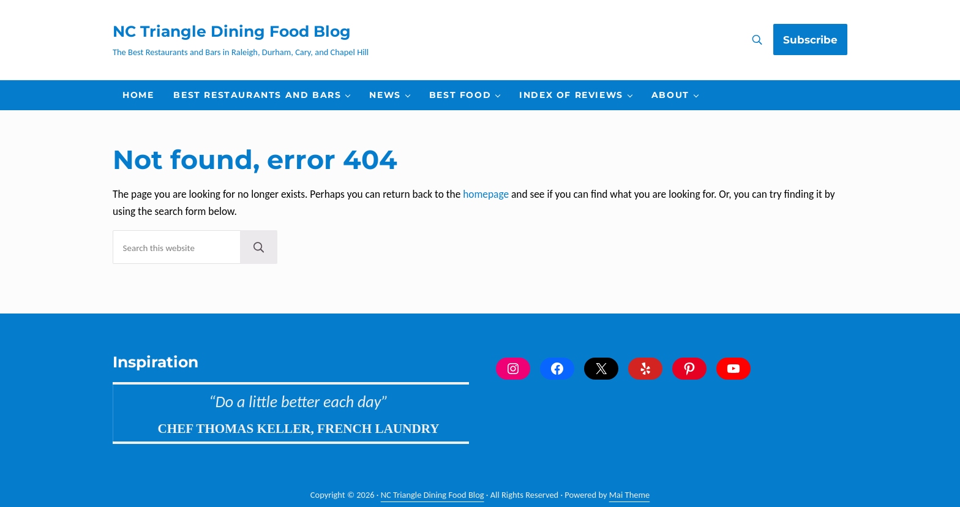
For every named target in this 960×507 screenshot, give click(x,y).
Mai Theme (629, 494)
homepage (486, 194)
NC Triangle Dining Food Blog (232, 31)
